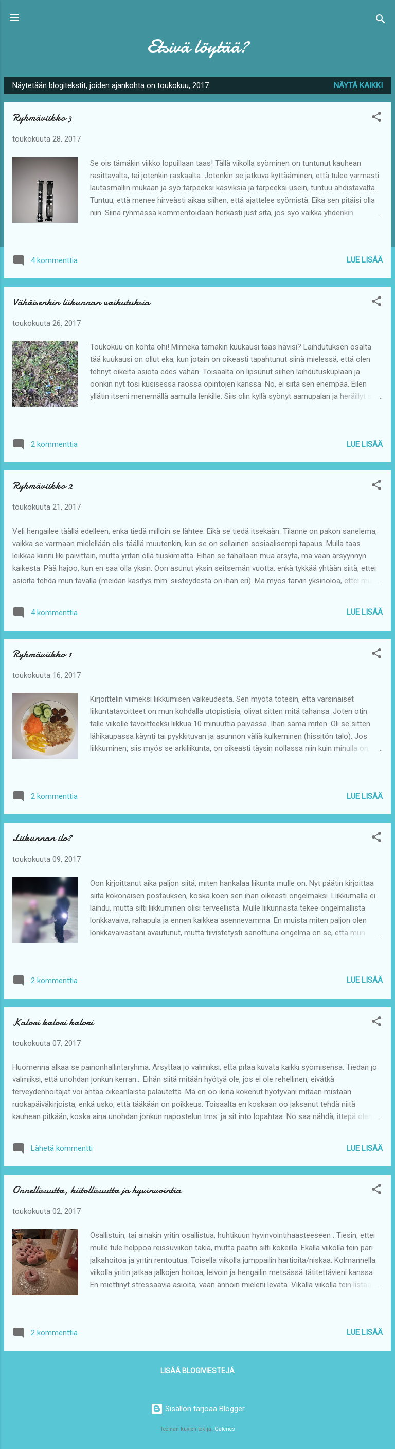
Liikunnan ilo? (42, 838)
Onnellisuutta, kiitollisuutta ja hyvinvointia (96, 1190)
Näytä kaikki (358, 85)
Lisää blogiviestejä (197, 1371)
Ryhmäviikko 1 (41, 654)
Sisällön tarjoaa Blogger (198, 1408)
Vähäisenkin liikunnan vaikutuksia (81, 302)
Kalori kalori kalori (52, 1022)
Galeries (224, 1429)
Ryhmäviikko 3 (41, 118)
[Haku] (380, 21)
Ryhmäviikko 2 (42, 486)
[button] (376, 119)
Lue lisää (365, 260)
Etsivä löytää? (197, 46)
